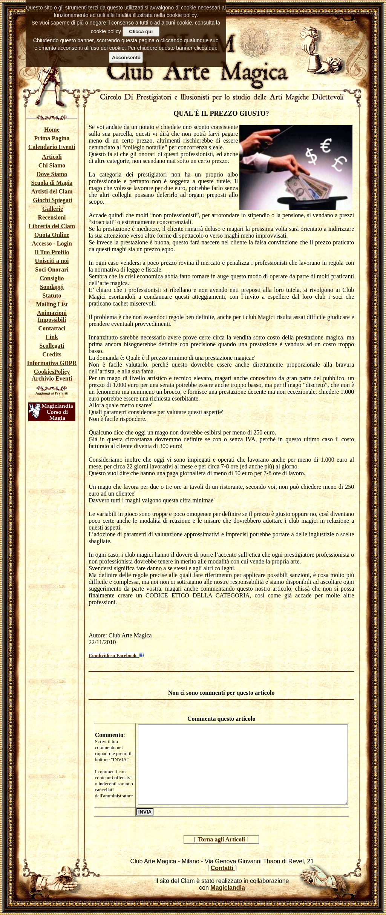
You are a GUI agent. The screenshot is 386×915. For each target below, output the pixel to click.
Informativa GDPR (52, 363)
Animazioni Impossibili (52, 316)
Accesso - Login (52, 243)
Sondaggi (52, 287)
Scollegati (52, 345)
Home (52, 129)
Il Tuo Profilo (52, 252)
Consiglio (52, 278)
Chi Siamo (52, 165)
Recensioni (52, 217)
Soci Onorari (51, 269)
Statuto (52, 295)
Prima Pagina (52, 138)
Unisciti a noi (52, 261)
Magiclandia (227, 887)
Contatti (223, 868)
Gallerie (52, 209)
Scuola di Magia (51, 183)
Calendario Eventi (51, 147)
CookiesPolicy (52, 371)
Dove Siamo (52, 174)
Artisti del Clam (51, 191)
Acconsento (126, 57)
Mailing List (51, 304)
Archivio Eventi (52, 378)
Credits (51, 354)
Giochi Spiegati (52, 200)
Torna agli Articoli (221, 839)
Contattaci (52, 328)
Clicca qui (141, 31)
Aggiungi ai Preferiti (52, 393)
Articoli (51, 157)
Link (52, 337)
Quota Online (51, 235)
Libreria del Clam (52, 226)
